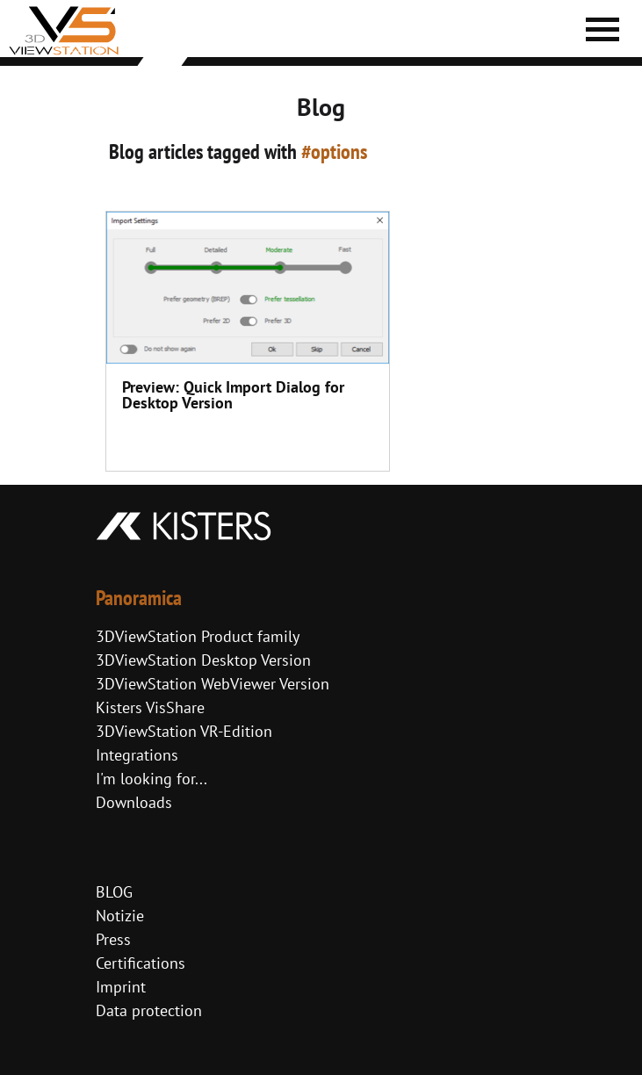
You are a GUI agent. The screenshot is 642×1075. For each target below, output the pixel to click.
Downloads (134, 802)
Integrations (137, 755)
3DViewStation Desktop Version (203, 660)
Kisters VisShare (150, 707)
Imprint (121, 987)
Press (113, 939)
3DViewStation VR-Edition (184, 731)
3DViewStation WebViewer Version (212, 684)
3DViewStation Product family (197, 636)
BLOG (114, 892)
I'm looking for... (151, 778)
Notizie (120, 915)
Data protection (149, 1010)
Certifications (140, 963)
